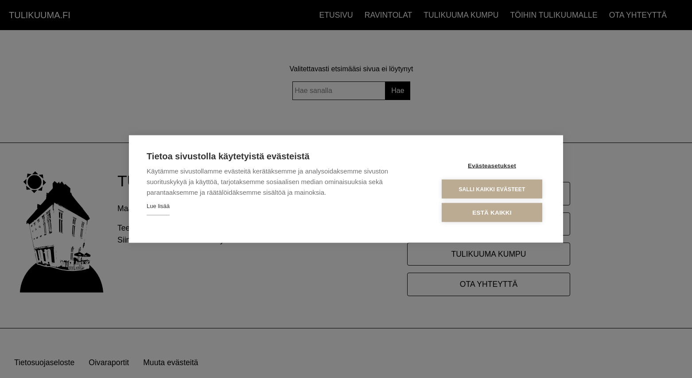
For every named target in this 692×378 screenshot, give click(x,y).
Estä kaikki (491, 212)
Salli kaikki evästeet (492, 189)
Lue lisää (158, 206)
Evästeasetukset (492, 165)
